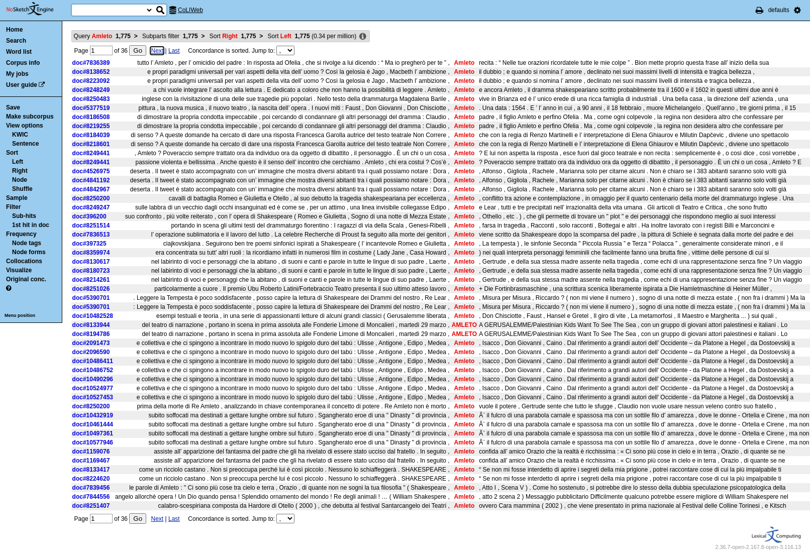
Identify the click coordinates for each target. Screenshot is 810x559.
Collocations (24, 261)
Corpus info (23, 62)
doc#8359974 (91, 252)
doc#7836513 (91, 234)
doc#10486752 (92, 370)
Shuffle (22, 188)
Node (19, 179)
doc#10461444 (92, 424)
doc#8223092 (91, 80)
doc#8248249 (91, 89)
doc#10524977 (92, 388)
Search (16, 40)
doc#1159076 (91, 451)
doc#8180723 (91, 270)
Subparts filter (170, 36)
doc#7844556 (91, 496)
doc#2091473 (91, 343)
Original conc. (26, 279)
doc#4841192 (91, 180)
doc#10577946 (92, 442)
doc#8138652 (91, 71)
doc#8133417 (91, 469)
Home (14, 29)
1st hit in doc (30, 225)
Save (13, 107)
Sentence (25, 143)
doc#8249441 (91, 153)
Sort (12, 152)
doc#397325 (89, 243)
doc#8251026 (91, 288)
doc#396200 (89, 216)
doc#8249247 (91, 207)
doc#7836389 (91, 62)
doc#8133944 (91, 324)
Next (157, 50)
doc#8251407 (91, 505)
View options (24, 125)
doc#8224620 (91, 478)
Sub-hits (24, 215)
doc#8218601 (91, 144)
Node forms (29, 252)
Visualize (19, 270)
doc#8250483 (91, 98)
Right (20, 170)
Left (17, 161)
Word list (19, 51)
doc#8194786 (91, 334)
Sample (17, 197)
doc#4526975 (91, 171)
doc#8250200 (91, 198)
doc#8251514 (91, 225)
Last (174, 50)
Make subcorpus (30, 116)
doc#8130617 (91, 261)
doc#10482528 (92, 315)
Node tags (26, 243)
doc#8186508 (91, 117)
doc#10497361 (92, 433)
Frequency (21, 234)
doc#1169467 (91, 460)
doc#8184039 (91, 135)
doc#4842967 (91, 189)
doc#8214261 (91, 279)
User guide (21, 84)
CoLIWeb (190, 10)
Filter (13, 206)
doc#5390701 (91, 297)
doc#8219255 (91, 126)
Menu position (20, 315)
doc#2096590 (91, 352)
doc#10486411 (92, 361)
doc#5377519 (91, 107)
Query (102, 36)
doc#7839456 (91, 487)
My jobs (17, 73)
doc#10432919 (92, 415)
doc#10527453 (92, 397)
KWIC (20, 134)
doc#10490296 (92, 379)
